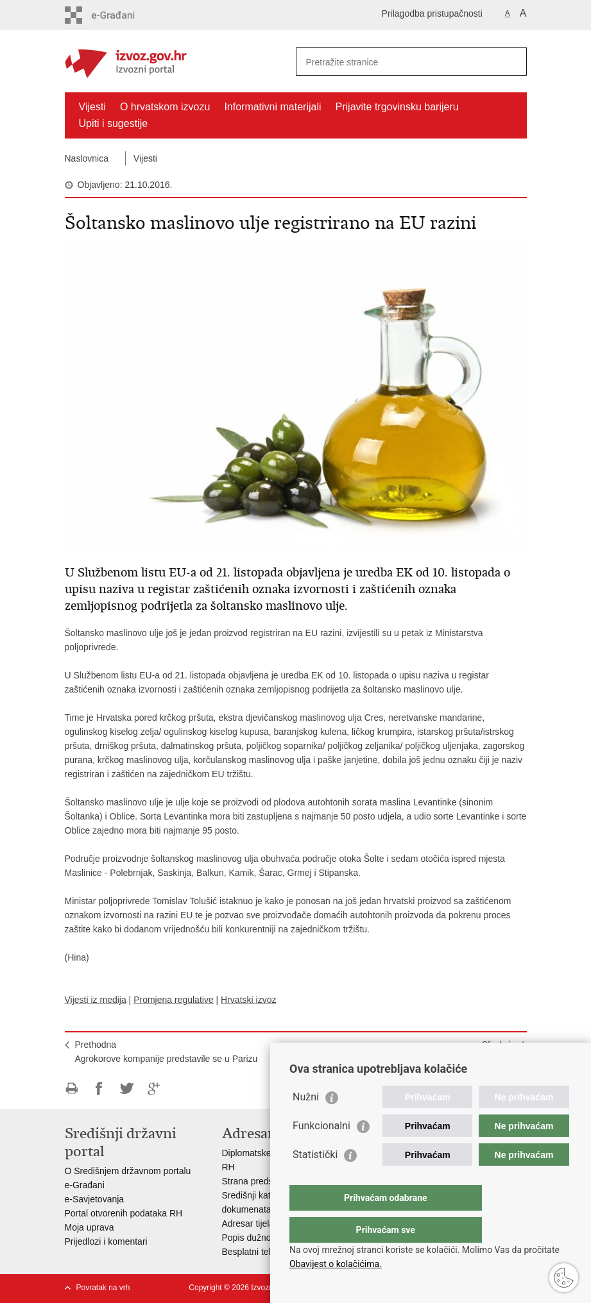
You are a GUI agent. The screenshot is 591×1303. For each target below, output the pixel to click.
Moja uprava (89, 1227)
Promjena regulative (173, 1000)
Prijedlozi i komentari (106, 1241)
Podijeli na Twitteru (126, 1088)
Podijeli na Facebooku (99, 1088)
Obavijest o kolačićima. (335, 1264)
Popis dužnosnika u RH (269, 1237)
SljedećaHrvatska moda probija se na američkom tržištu (423, 1051)
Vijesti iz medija (95, 1000)
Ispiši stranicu (71, 1088)
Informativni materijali (272, 106)
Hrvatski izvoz (248, 1000)
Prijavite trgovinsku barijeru (397, 106)
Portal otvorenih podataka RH (124, 1213)
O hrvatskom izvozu (165, 106)
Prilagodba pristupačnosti (432, 13)
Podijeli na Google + (154, 1088)
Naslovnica (86, 158)
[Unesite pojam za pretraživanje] (397, 61)
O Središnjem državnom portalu (128, 1171)
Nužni (306, 1122)
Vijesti (92, 106)
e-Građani (85, 1185)
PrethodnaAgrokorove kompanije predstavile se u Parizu (166, 1051)
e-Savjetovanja (94, 1199)
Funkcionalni (321, 1151)
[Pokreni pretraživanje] (512, 61)
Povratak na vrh (103, 1287)
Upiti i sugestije (113, 123)
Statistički (315, 1180)
